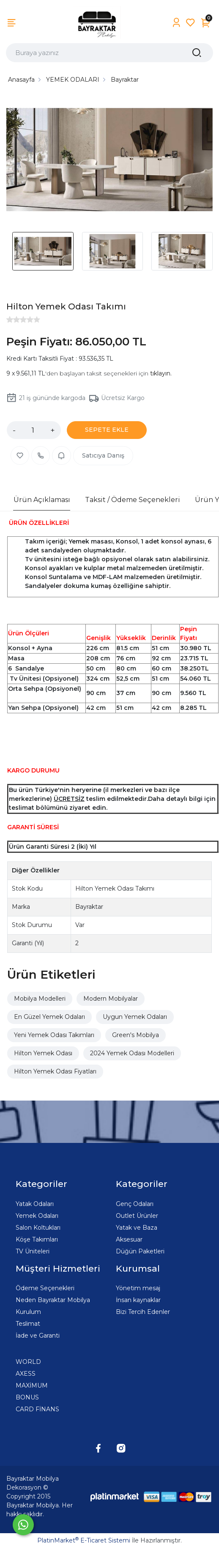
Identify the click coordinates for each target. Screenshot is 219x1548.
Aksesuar (129, 1239)
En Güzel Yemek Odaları (49, 1017)
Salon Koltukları (38, 1227)
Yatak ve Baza (136, 1227)
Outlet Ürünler (137, 1216)
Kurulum (28, 1312)
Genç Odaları (134, 1204)
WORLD (28, 1362)
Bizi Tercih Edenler (143, 1312)
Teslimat (28, 1323)
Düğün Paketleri (140, 1251)
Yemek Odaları (37, 1216)
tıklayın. (161, 373)
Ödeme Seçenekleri (45, 1288)
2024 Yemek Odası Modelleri (132, 1053)
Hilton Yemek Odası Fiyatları (55, 1071)
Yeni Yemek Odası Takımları (54, 1035)
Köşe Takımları (37, 1239)
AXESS (26, 1373)
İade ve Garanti (38, 1335)
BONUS (27, 1397)
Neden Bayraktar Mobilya (53, 1300)
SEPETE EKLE (107, 429)
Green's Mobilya (135, 1035)
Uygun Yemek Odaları (135, 1017)
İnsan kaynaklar (138, 1300)
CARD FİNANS (37, 1409)
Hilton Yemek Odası (43, 1053)
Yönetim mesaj (138, 1288)
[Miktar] (33, 430)
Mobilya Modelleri (40, 998)
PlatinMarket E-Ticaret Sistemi (83, 1540)
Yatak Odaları (35, 1204)
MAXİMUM (32, 1385)
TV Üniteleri (32, 1251)
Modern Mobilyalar (110, 998)
